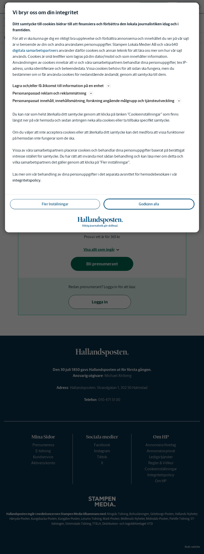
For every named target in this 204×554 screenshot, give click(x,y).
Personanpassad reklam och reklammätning (52, 93)
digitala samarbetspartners (35, 50)
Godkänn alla (149, 204)
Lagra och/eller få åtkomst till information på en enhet (61, 85)
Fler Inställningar (55, 204)
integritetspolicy (26, 180)
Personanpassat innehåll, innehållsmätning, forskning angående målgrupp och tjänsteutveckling (96, 100)
